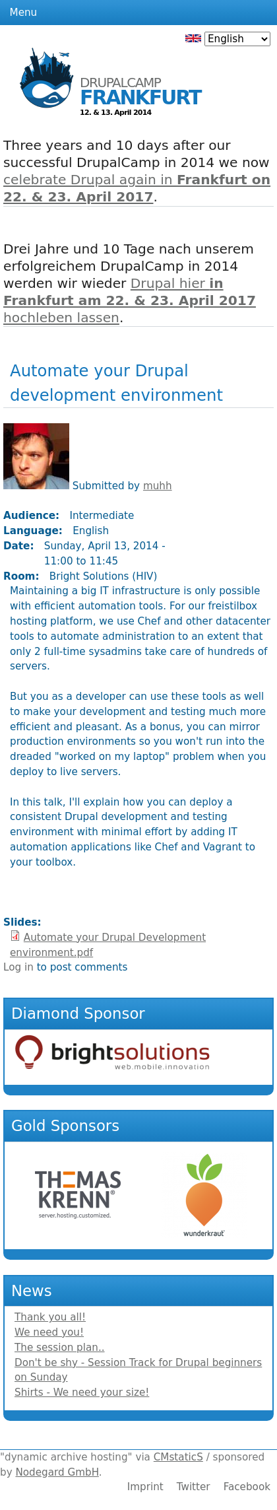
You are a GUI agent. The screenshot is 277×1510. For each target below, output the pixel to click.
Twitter (193, 1487)
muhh (157, 486)
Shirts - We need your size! (82, 1392)
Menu (24, 12)
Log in (18, 967)
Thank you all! (50, 1317)
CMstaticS (178, 1457)
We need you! (49, 1332)
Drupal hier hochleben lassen (129, 300)
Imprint (145, 1487)
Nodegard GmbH (56, 1472)
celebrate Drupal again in (136, 188)
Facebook (247, 1487)
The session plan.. (60, 1348)
